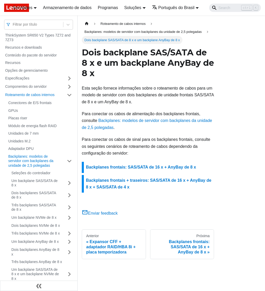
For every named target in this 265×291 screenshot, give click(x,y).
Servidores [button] (22, 7)
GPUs (13, 110)
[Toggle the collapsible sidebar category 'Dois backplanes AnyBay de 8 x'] (69, 252)
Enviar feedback (100, 213)
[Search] (235, 8)
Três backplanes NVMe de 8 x (35, 233)
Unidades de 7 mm (23, 133)
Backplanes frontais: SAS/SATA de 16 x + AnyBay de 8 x (141, 167)
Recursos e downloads (23, 47)
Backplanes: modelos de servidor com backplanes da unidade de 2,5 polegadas (30, 161)
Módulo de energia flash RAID (32, 126)
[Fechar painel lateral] (39, 286)
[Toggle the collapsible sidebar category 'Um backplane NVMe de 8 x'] (69, 218)
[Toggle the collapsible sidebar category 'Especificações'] (69, 78)
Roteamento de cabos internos (30, 95)
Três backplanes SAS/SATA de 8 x (33, 207)
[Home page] (87, 24)
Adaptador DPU (21, 149)
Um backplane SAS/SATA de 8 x (34, 183)
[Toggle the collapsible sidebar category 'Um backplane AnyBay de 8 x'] (69, 242)
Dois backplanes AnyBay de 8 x (35, 252)
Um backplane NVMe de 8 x (33, 217)
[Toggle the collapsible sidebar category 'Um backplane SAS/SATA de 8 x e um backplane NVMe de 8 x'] (69, 274)
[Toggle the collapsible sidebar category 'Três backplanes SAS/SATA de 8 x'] (69, 207)
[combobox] (13, 24)
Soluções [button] (132, 7)
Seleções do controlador (30, 173)
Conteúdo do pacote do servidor (31, 55)
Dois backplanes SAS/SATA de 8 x (33, 195)
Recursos (12, 63)
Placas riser (17, 118)
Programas (108, 7)
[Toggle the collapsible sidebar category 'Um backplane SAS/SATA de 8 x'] (69, 183)
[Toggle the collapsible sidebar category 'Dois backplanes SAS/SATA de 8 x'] (69, 195)
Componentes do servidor (26, 86)
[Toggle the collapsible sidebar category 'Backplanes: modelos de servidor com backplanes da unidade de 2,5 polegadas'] (69, 161)
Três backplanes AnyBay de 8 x (36, 262)
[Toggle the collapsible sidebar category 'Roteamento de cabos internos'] (69, 95)
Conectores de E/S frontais (29, 103)
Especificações (17, 78)
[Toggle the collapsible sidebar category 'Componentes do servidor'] (69, 87)
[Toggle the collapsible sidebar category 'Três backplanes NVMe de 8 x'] (69, 233)
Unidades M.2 (19, 141)
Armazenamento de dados (67, 7)
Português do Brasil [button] (173, 7)
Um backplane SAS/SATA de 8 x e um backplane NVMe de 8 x (35, 274)
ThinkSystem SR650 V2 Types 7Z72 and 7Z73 (38, 37)
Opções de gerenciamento (26, 70)
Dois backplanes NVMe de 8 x (35, 225)
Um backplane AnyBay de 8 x (35, 241)
